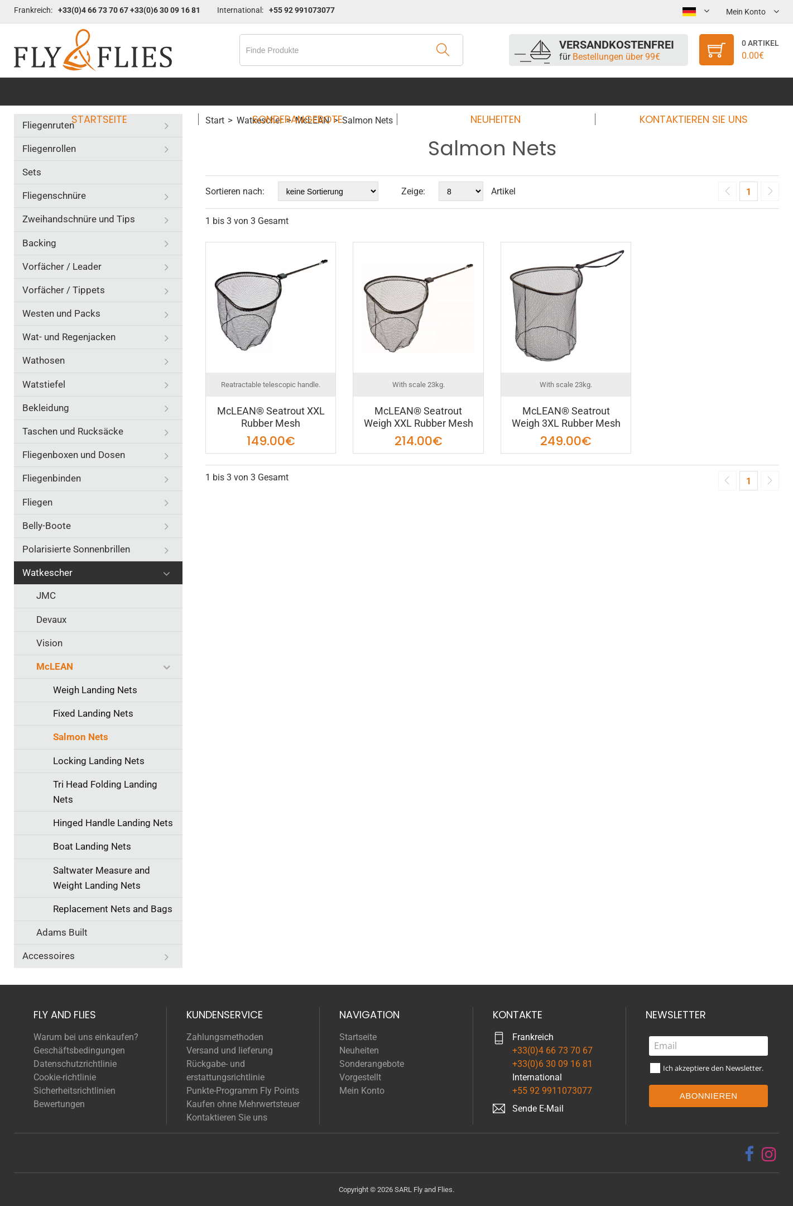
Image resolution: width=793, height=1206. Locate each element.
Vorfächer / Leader (62, 266)
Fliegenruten (48, 125)
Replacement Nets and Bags (112, 908)
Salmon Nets (80, 736)
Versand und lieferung (229, 1050)
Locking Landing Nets (99, 760)
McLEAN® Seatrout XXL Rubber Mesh (271, 417)
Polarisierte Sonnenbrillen (76, 549)
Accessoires (48, 955)
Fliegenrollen (49, 148)
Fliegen (37, 502)
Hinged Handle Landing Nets (113, 822)
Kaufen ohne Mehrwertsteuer (243, 1104)
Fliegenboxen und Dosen (73, 454)
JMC (46, 595)
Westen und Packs (61, 313)
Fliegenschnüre (54, 195)
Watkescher (47, 572)
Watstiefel (43, 384)
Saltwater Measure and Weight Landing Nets (101, 878)
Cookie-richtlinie (64, 1077)
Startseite (109, 91)
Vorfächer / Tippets (63, 289)
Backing (39, 243)
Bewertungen (59, 1104)
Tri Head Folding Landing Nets (105, 792)
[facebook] (749, 1154)
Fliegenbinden (51, 478)
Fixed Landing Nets (93, 713)
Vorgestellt (360, 1077)
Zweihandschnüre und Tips (78, 219)
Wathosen (43, 360)
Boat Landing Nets (92, 846)
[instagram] (769, 1154)
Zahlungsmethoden (224, 1037)
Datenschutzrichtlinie (75, 1064)
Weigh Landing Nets (95, 689)
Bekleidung (45, 407)
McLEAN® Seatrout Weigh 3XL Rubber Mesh (566, 417)
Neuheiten (492, 91)
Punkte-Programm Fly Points (242, 1090)
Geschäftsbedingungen (79, 1050)
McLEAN (54, 666)
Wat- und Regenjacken (69, 336)
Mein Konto (362, 1090)
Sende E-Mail (538, 1108)
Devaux (51, 619)
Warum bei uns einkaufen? (85, 1037)
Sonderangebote (301, 91)
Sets (31, 172)
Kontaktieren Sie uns (683, 91)
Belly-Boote (46, 525)
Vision (49, 643)
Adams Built (62, 932)
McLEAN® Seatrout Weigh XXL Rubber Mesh (418, 417)
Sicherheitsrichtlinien (74, 1090)
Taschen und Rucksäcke (72, 431)
